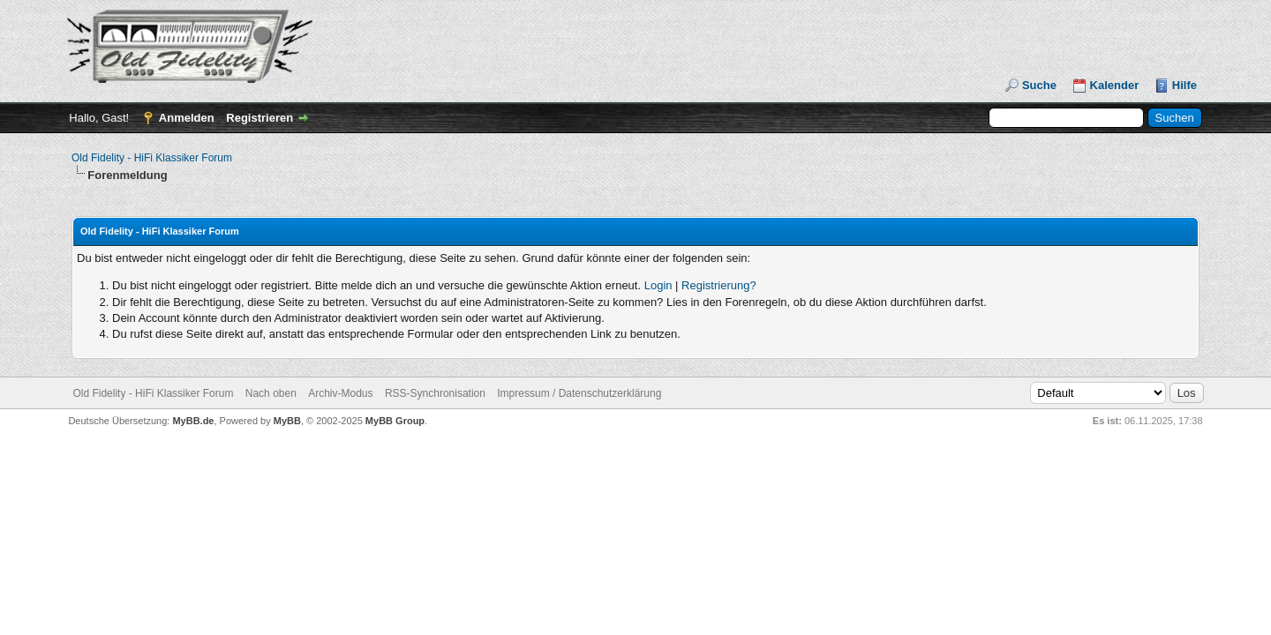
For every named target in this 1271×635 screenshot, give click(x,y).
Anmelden (186, 117)
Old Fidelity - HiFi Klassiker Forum (151, 158)
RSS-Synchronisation (435, 393)
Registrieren (259, 117)
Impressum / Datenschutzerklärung (579, 393)
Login (658, 285)
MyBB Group (395, 420)
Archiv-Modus (340, 393)
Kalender (1114, 85)
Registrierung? (718, 285)
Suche (1039, 85)
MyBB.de (193, 420)
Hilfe (1184, 85)
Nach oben (271, 393)
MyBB (287, 420)
